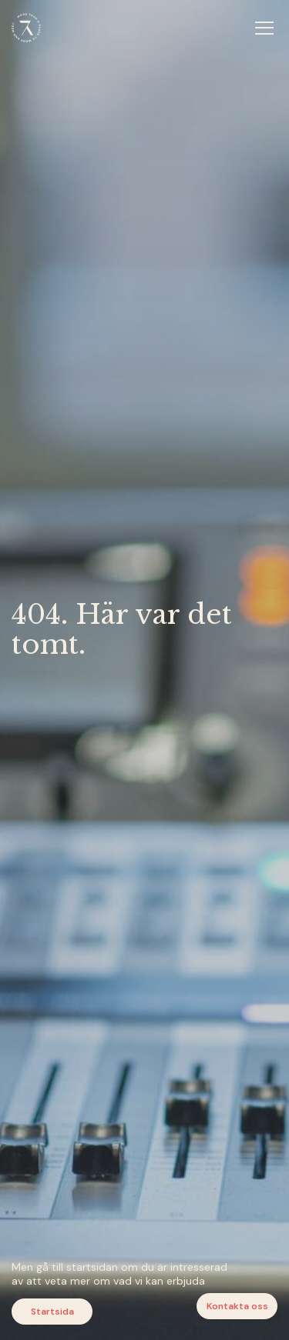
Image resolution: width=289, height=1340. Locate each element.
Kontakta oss (237, 1306)
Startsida (52, 1311)
